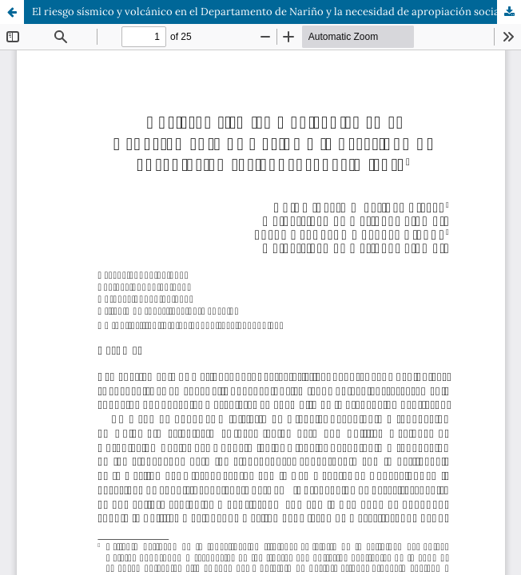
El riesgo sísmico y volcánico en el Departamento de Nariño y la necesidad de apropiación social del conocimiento (276, 11)
